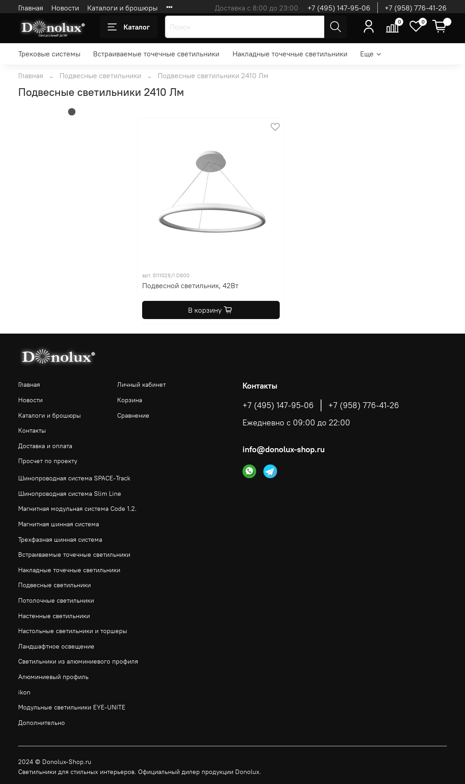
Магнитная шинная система (58, 524)
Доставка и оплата (45, 446)
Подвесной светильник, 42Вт (190, 285)
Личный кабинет (141, 384)
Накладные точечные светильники (289, 53)
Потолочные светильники (56, 600)
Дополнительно (41, 723)
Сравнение (133, 415)
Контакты (32, 430)
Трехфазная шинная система (60, 539)
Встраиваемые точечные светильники (156, 53)
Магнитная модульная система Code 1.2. (77, 508)
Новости (65, 7)
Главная (30, 7)
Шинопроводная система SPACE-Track (74, 478)
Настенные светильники (54, 616)
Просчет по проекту (47, 461)
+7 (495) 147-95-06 (339, 7)
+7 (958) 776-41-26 (416, 7)
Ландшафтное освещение (56, 646)
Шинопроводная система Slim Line (69, 493)
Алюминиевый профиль (53, 677)
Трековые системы (49, 53)
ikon (24, 692)
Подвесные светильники (100, 75)
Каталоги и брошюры (122, 7)
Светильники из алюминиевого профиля (78, 661)
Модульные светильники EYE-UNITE (71, 707)
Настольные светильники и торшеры (72, 631)
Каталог (129, 26)
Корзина (129, 400)
